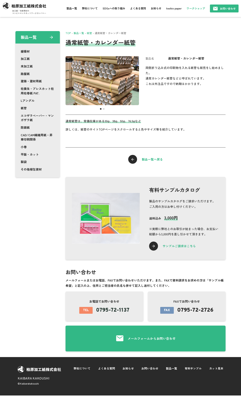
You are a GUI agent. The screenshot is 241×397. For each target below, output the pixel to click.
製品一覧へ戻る (152, 159)
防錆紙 (25, 127)
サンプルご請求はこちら (180, 246)
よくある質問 (138, 8)
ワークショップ (196, 8)
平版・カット (30, 154)
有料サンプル (193, 370)
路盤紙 (25, 74)
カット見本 (216, 370)
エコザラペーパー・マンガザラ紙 (37, 117)
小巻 (24, 147)
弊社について (90, 8)
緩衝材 (25, 51)
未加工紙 (27, 66)
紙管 (24, 108)
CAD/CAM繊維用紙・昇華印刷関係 (37, 137)
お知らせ (156, 8)
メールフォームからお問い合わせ (152, 339)
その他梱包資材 (31, 169)
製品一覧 (71, 8)
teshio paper (174, 8)
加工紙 (25, 59)
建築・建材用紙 (31, 81)
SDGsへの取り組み (114, 8)
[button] (100, 109)
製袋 (24, 162)
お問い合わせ (228, 8)
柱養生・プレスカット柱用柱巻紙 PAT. (37, 90)
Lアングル (27, 100)
